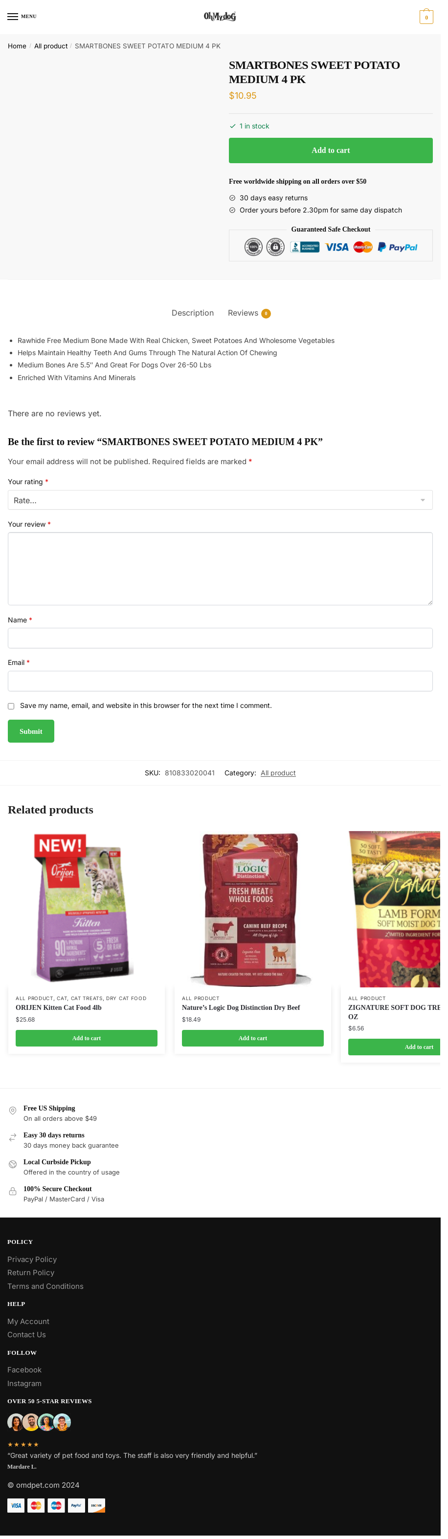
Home (17, 46)
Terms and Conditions (45, 1286)
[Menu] (22, 17)
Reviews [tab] (243, 313)
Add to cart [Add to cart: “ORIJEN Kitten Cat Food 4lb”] (86, 1038)
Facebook (24, 1369)
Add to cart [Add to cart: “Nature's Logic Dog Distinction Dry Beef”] (253, 1038)
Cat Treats (87, 998)
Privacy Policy (32, 1259)
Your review (29, 524)
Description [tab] (193, 313)
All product (50, 46)
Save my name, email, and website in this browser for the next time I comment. (146, 705)
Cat (62, 998)
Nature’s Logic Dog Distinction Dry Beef (241, 1007)
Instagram (24, 1383)
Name (20, 620)
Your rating (28, 481)
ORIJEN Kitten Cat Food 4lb (59, 1007)
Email (19, 662)
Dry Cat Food (126, 998)
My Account (28, 1321)
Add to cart (331, 150)
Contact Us (26, 1334)
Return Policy (30, 1272)
